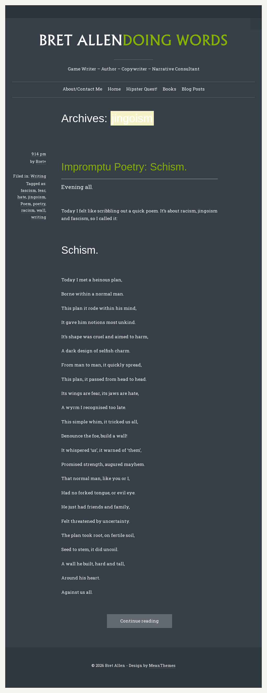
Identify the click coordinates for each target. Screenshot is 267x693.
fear (41, 190)
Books (169, 89)
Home (114, 89)
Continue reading (139, 621)
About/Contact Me (82, 89)
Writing (38, 176)
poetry (39, 203)
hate (21, 196)
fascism (28, 190)
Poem (25, 203)
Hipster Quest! (141, 89)
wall (41, 210)
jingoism (36, 196)
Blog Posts (193, 89)
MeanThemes (162, 665)
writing (38, 217)
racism (28, 210)
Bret (40, 161)
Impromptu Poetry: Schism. (124, 167)
